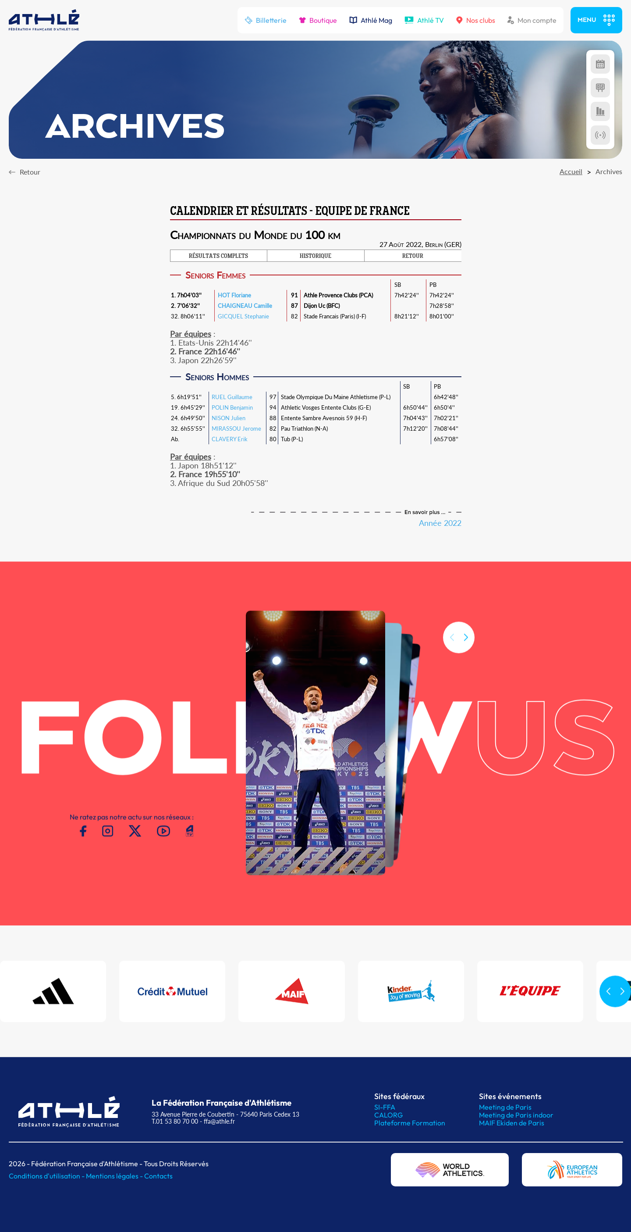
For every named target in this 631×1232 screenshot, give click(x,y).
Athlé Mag (370, 20)
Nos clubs (475, 20)
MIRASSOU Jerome (236, 428)
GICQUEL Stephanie (243, 316)
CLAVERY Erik (230, 439)
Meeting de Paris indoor (516, 1115)
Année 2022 (440, 523)
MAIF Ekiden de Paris (511, 1122)
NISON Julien (228, 417)
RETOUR (412, 257)
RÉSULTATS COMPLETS (218, 257)
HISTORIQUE (315, 257)
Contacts (158, 1175)
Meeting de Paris (505, 1107)
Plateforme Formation (409, 1122)
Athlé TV (424, 20)
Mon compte (532, 20)
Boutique (318, 20)
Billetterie (266, 20)
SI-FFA (384, 1107)
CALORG (388, 1115)
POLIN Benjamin (232, 407)
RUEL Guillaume (232, 396)
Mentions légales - (115, 1175)
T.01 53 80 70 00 (175, 1121)
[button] (465, 650)
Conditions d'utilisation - (47, 1175)
